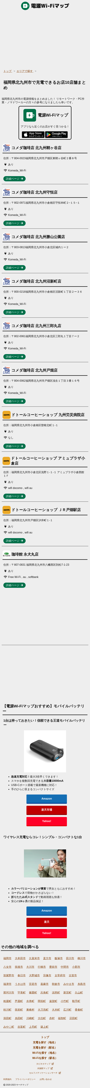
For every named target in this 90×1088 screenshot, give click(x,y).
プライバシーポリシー (25, 1079)
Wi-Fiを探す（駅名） (45, 1058)
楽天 (46, 921)
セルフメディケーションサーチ (45, 1073)
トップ (45, 1037)
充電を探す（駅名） (45, 1047)
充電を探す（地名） (45, 1042)
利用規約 (7, 1079)
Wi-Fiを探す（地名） (45, 1052)
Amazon (46, 798)
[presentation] (60, 751)
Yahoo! (46, 821)
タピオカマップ (45, 1064)
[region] (45, 38)
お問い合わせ (46, 1079)
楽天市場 (46, 809)
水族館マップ (45, 1068)
